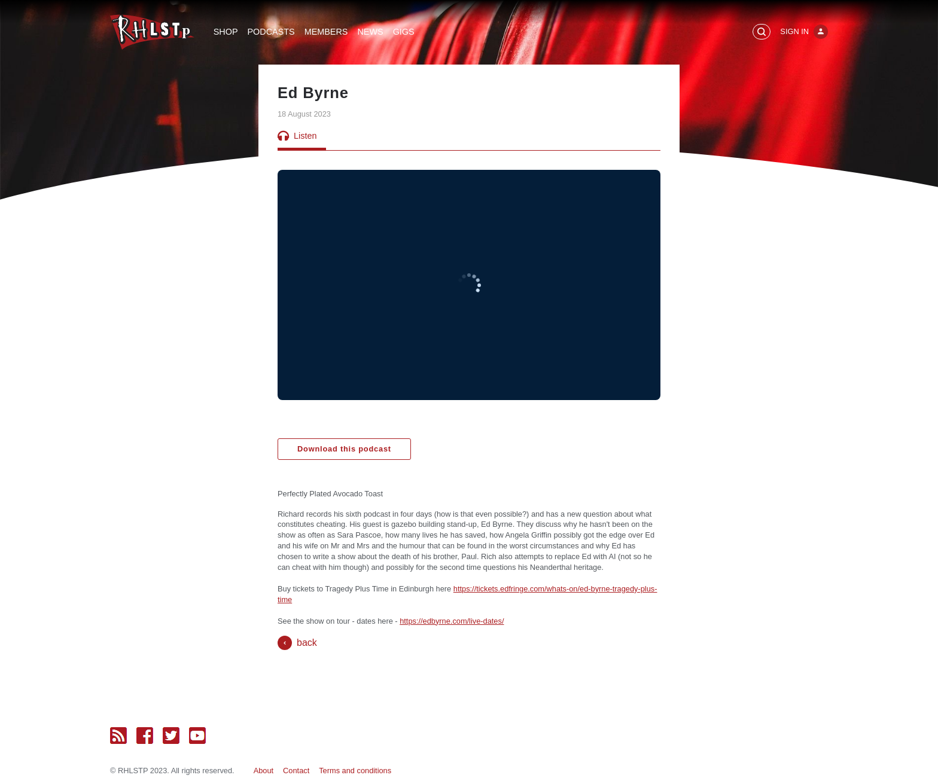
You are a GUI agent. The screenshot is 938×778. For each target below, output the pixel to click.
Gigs (404, 31)
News (370, 31)
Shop (226, 31)
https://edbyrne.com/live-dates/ (452, 621)
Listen (297, 136)
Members (326, 31)
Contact (296, 770)
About (263, 770)
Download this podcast (344, 448)
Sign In (794, 31)
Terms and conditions (355, 770)
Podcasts (271, 31)
